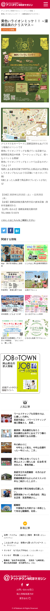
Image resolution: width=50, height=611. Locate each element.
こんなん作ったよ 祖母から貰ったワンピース (23, 543)
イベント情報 (28, 11)
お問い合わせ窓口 (25, 589)
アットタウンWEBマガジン (11, 11)
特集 (33, 563)
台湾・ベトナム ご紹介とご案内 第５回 (21, 535)
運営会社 (25, 598)
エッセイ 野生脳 (11, 555)
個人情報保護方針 (25, 594)
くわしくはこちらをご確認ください (18, 220)
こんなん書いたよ (36, 550)
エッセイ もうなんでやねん (16, 550)
